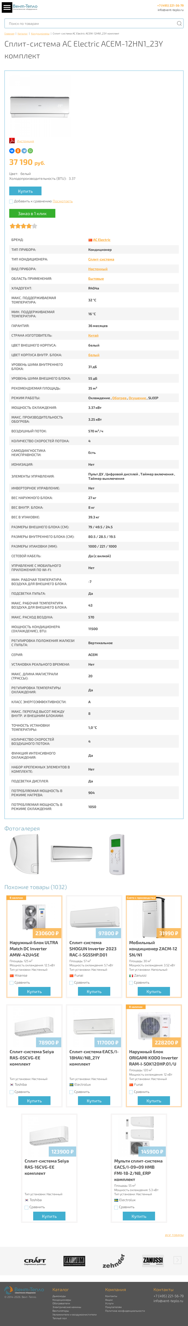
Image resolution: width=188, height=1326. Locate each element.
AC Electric (101, 239)
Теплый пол (59, 1318)
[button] (177, 1260)
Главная (9, 33)
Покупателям (113, 1306)
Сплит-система (101, 259)
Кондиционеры (40, 33)
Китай (93, 335)
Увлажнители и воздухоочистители (74, 1314)
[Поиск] (179, 23)
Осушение (138, 398)
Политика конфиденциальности (125, 1310)
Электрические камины (66, 1306)
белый (93, 355)
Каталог (23, 33)
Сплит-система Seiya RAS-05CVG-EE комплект (32, 1057)
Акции (109, 1299)
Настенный (98, 269)
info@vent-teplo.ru (171, 10)
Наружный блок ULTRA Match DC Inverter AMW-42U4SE (34, 948)
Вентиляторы (60, 1310)
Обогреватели (61, 1303)
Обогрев (119, 398)
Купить (25, 191)
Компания (115, 1289)
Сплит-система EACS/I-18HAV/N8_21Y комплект (94, 1057)
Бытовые (96, 278)
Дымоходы (59, 1295)
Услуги (109, 1303)
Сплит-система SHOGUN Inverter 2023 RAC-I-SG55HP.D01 (92, 948)
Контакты (111, 1295)
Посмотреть (63, 201)
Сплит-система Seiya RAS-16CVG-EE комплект (47, 1167)
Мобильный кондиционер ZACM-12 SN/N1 (153, 948)
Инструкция (25, 141)
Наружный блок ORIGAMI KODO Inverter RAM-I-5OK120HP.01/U (153, 1057)
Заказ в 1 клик (32, 213)
